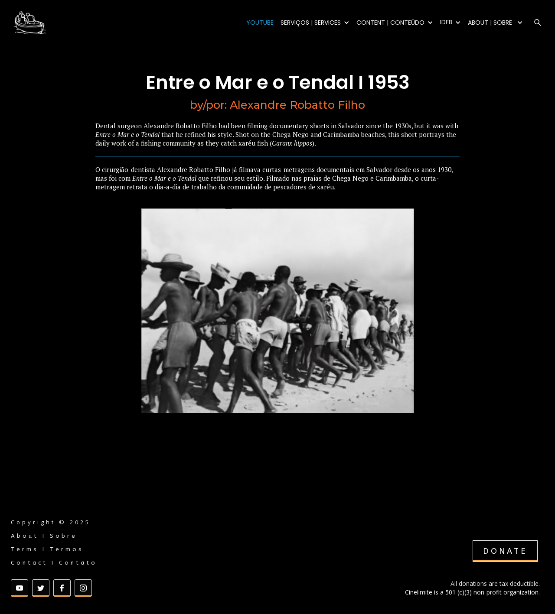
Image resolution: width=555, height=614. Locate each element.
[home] (52, 22)
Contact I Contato (54, 562)
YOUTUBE (260, 22)
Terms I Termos (47, 549)
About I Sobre (44, 536)
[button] (315, 22)
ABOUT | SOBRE (490, 22)
